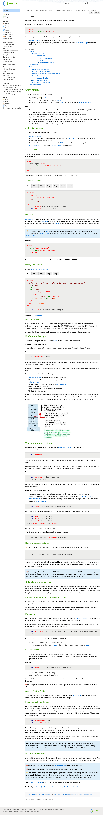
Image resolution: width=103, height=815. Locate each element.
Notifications (8, 34)
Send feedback (34, 811)
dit (29, 794)
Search (6, 30)
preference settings (60, 765)
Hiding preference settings (40, 69)
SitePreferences (34, 382)
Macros (77, 10)
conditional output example (39, 269)
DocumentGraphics (9, 57)
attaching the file (87, 496)
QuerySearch (7, 55)
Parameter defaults (42, 78)
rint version (41, 794)
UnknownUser (92, 10)
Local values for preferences (41, 82)
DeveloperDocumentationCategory (14, 89)
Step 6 (63, 186)
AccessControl (76, 695)
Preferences (8, 38)
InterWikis (6, 71)
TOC (61, 143)
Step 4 (49, 186)
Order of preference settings (41, 71)
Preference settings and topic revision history (46, 73)
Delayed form (40, 60)
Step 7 (70, 186)
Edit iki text (75, 794)
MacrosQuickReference (35, 782)
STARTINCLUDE (55, 145)
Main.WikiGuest (61, 384)
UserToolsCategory (9, 94)
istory (48, 794)
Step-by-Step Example (46, 58)
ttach (34, 794)
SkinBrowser (7, 59)
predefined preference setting (52, 98)
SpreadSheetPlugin (82, 43)
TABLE (74, 138)
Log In (7, 14)
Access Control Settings (39, 80)
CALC (63, 102)
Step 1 (28, 186)
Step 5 (56, 186)
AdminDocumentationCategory (12, 85)
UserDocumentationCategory (64, 10)
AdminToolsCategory (9, 69)
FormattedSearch (37, 315)
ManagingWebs (8, 73)
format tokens (44, 233)
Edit (91, 13)
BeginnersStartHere (9, 44)
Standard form (40, 56)
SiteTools (6, 75)
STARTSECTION (34, 145)
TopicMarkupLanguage (65, 447)
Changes (7, 32)
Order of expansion (38, 53)
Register (7, 17)
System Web (43, 10)
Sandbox (7, 104)
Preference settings (35, 40)
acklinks (57, 794)
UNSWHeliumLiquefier (12, 108)
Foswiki (36, 10)
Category (51, 10)
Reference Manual (8, 67)
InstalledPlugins (8, 61)
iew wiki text (65, 794)
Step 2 (35, 186)
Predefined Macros (35, 85)
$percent (56, 223)
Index (6, 28)
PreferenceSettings (81, 618)
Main (5, 99)
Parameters (36, 76)
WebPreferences (34, 499)
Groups (6, 26)
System (5, 10)
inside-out (45, 221)
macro (59, 100)
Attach (97, 13)
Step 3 (42, 186)
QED (5, 101)
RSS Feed (7, 36)
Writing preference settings (37, 67)
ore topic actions (86, 794)
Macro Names (33, 65)
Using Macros (33, 51)
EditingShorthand (8, 46)
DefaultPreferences (35, 377)
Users (6, 24)
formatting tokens (39, 679)
